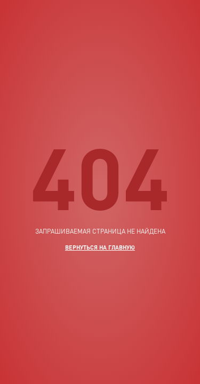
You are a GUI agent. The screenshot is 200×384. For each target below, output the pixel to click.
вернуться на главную (100, 247)
